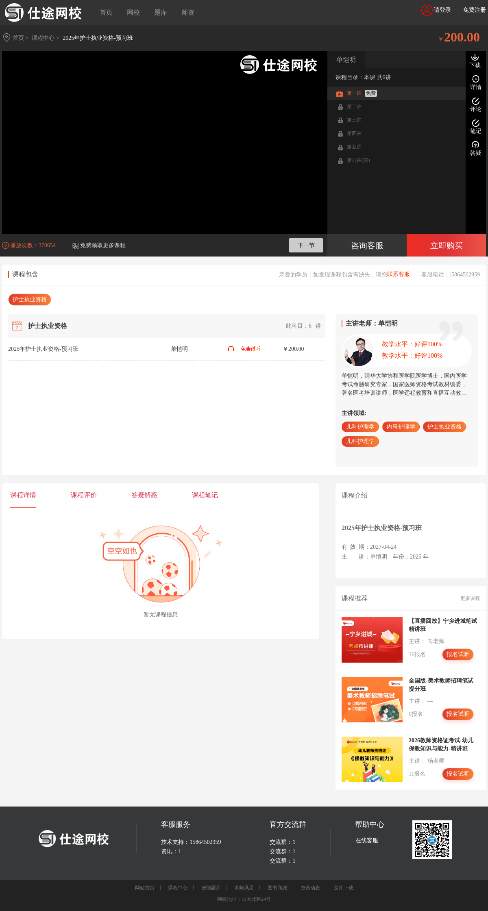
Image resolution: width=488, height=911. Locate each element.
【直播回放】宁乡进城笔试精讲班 (443, 625)
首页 (106, 12)
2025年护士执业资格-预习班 (98, 38)
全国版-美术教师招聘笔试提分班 (441, 685)
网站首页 (145, 888)
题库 (160, 12)
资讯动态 (310, 888)
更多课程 (470, 598)
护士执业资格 (30, 299)
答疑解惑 (144, 494)
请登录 (436, 10)
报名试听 (458, 654)
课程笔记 (205, 494)
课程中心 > (45, 38)
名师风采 (244, 888)
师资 (187, 12)
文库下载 (343, 888)
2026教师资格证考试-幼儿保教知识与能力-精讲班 (441, 744)
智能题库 (211, 888)
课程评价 (84, 494)
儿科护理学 (360, 427)
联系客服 (398, 274)
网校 (133, 12)
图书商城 (277, 888)
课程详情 (23, 494)
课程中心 (177, 888)
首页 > (20, 38)
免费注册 (474, 10)
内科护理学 (401, 427)
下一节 (306, 245)
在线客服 (366, 840)
